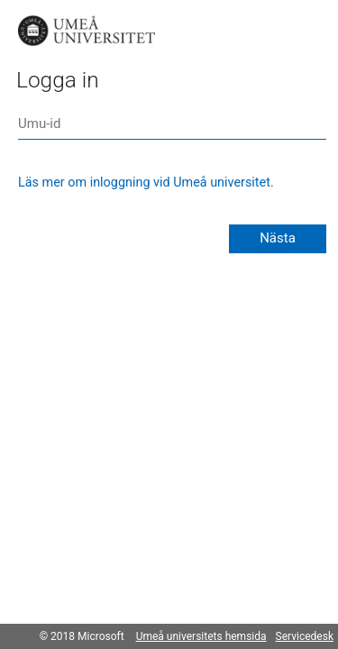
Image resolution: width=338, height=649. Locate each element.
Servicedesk (304, 636)
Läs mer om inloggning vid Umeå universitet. (146, 182)
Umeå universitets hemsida (201, 636)
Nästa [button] (278, 238)
